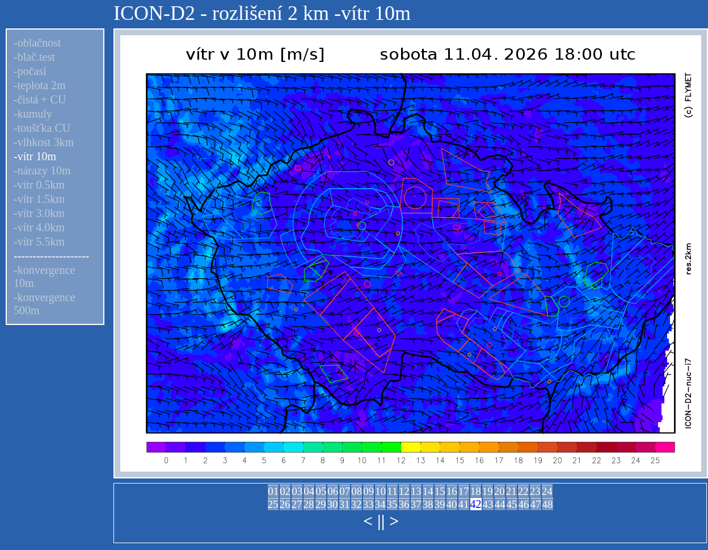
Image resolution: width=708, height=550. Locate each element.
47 (535, 504)
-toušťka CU (42, 128)
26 (285, 504)
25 (273, 504)
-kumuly (33, 113)
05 (320, 491)
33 (368, 504)
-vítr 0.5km (39, 184)
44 (500, 504)
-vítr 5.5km (39, 241)
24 (547, 491)
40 (451, 504)
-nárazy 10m (42, 170)
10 (380, 491)
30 (332, 504)
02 (285, 491)
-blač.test (34, 57)
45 (512, 504)
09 (368, 491)
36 (404, 504)
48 (547, 504)
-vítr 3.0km (39, 213)
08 (356, 491)
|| (381, 520)
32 (356, 504)
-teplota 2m (40, 85)
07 (344, 491)
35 (392, 504)
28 (309, 504)
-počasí (30, 71)
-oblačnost (37, 42)
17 (463, 491)
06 (332, 491)
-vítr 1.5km (39, 199)
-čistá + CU (40, 99)
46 (524, 504)
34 (380, 504)
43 (488, 504)
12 (404, 491)
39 (440, 504)
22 (523, 491)
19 (487, 491)
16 (451, 491)
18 (475, 491)
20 (499, 491)
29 (320, 504)
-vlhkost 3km (44, 142)
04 (309, 491)
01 (273, 491)
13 (416, 491)
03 (297, 491)
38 (428, 504)
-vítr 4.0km (39, 227)
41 (463, 504)
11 (392, 491)
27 (297, 504)
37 (416, 504)
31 (344, 504)
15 (440, 491)
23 (535, 491)
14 (428, 491)
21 (511, 491)
